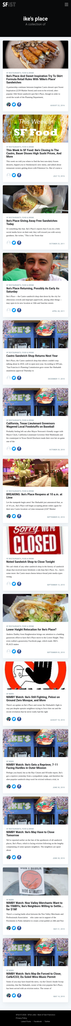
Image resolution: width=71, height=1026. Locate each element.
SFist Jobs (32, 1015)
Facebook (38, 1021)
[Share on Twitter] (14, 104)
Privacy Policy (21, 1018)
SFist (18, 1015)
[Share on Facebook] (19, 104)
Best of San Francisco (46, 1015)
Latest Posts (26, 1021)
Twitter (47, 1021)
